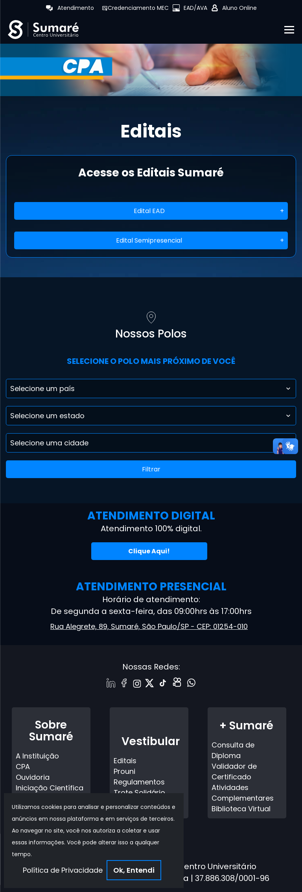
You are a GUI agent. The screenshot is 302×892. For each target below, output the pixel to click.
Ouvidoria (33, 777)
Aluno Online (239, 8)
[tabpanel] (151, 67)
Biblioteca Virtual (241, 809)
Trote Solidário (139, 792)
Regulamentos (139, 782)
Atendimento (75, 8)
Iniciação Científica (49, 788)
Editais (125, 761)
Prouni (124, 771)
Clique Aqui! (149, 551)
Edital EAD (149, 210)
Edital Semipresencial (149, 240)
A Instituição (37, 756)
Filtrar (151, 469)
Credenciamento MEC (138, 8)
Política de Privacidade (63, 870)
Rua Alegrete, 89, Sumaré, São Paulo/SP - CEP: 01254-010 (149, 626)
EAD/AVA (195, 8)
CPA (23, 766)
